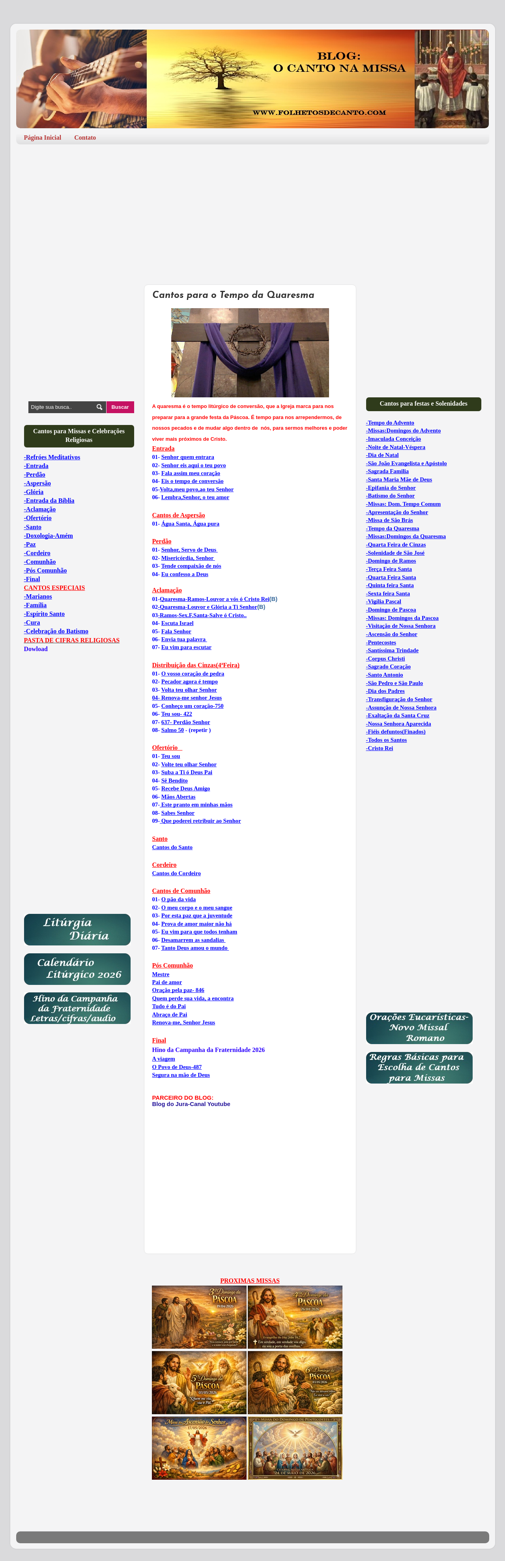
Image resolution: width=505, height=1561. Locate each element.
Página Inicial (43, 137)
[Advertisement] (252, 211)
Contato (85, 137)
